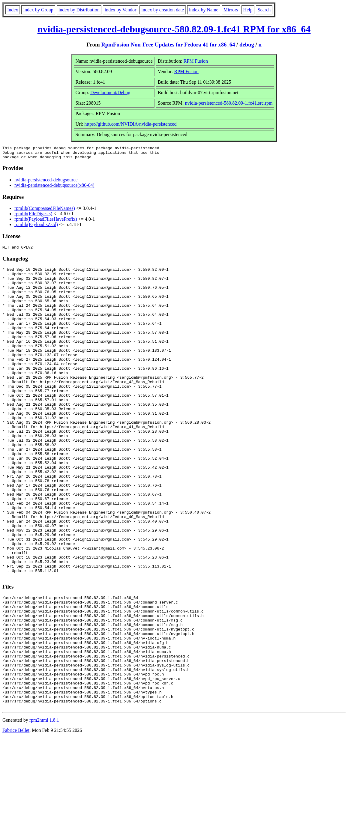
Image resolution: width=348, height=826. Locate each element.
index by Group (38, 9)
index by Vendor (120, 9)
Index (12, 9)
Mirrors (231, 9)
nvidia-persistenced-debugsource (46, 182)
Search (264, 9)
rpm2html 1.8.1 (44, 808)
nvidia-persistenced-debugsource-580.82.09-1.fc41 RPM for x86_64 (174, 29)
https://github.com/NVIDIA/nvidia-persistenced (130, 124)
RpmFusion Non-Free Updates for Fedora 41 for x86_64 (168, 44)
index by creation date (162, 9)
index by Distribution (79, 9)
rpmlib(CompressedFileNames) (44, 210)
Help (248, 9)
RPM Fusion (196, 61)
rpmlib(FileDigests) (33, 216)
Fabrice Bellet (15, 818)
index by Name (203, 9)
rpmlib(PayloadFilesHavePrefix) (45, 221)
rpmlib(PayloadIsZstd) (36, 227)
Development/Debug (110, 92)
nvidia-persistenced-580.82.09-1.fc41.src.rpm (228, 103)
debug (246, 44)
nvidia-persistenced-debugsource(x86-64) (54, 187)
